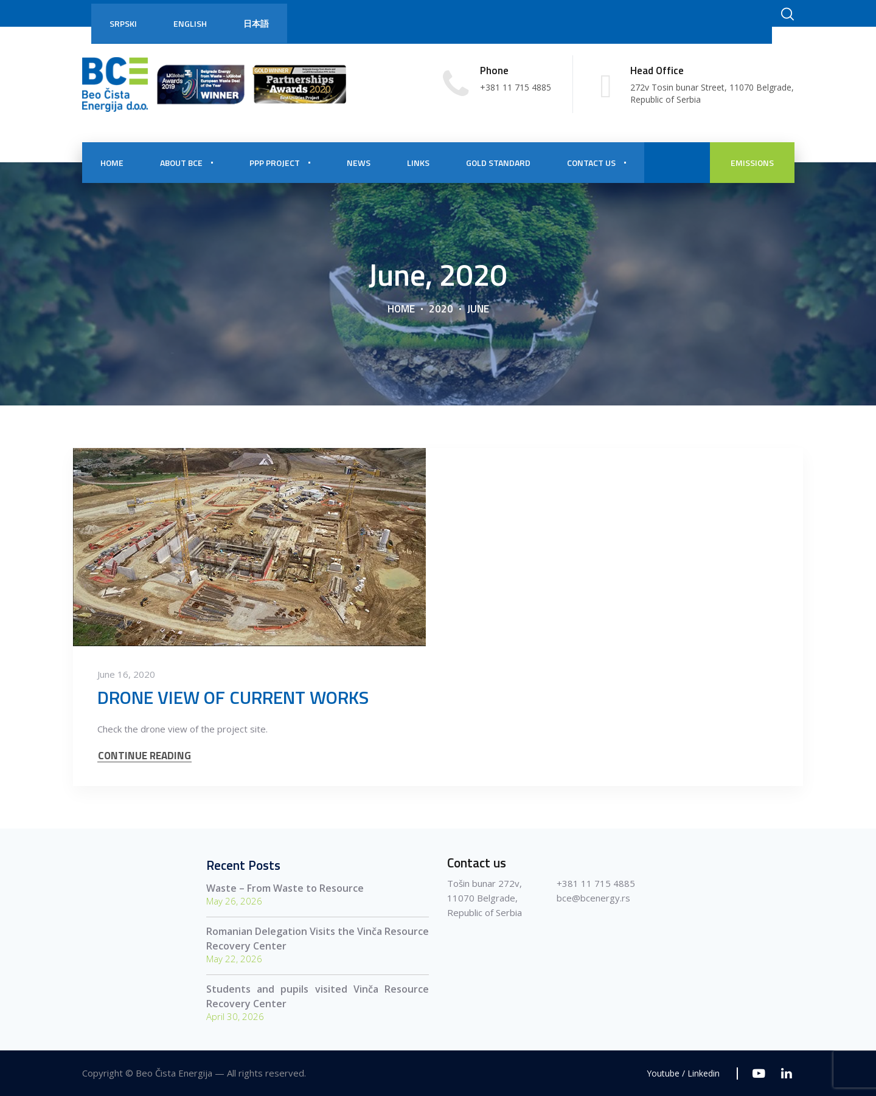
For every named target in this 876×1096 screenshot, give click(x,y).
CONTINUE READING (144, 756)
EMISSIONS (752, 162)
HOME (111, 162)
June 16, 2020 (126, 674)
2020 (441, 308)
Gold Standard (498, 162)
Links (418, 162)
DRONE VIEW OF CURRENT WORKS (233, 697)
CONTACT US (591, 162)
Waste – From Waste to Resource (285, 888)
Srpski (123, 23)
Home (401, 308)
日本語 (256, 23)
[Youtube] (758, 1073)
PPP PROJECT (274, 162)
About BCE (181, 162)
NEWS (358, 162)
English (190, 23)
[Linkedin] (786, 1073)
